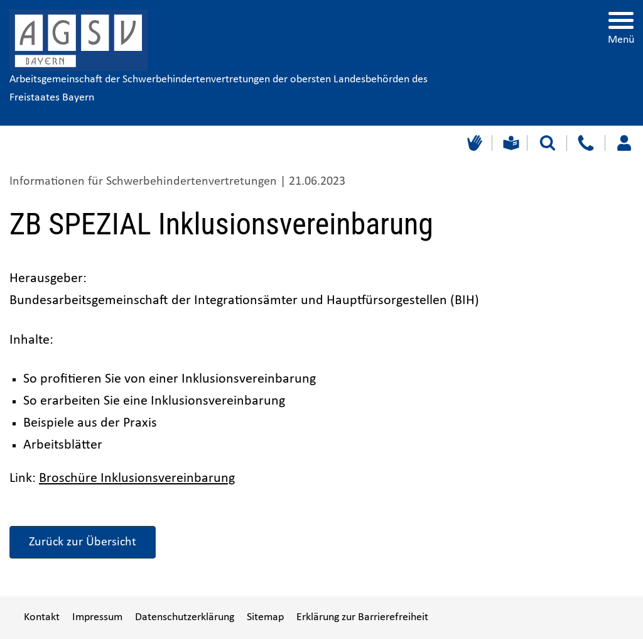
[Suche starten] (547, 143)
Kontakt (42, 617)
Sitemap (265, 617)
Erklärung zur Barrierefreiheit (362, 617)
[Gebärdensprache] (473, 143)
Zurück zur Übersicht (82, 542)
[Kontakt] (585, 143)
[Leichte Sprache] (509, 143)
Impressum (97, 617)
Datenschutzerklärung (184, 617)
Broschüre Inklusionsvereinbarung (137, 478)
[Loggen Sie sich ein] (624, 143)
